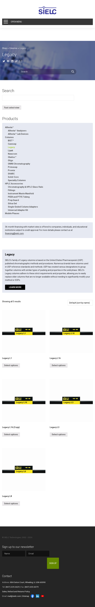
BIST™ (11, 140)
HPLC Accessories (14, 183)
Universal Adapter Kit (18, 210)
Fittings (11, 190)
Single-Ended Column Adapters (23, 207)
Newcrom (12, 154)
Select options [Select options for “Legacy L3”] (59, 434)
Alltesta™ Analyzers (17, 131)
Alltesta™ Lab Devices (18, 134)
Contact (7, 576)
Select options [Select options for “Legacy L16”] (59, 365)
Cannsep (12, 144)
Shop (4, 48)
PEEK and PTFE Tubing (19, 197)
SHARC (11, 174)
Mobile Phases (12, 213)
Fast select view (11, 107)
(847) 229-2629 (12, 587)
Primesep (12, 167)
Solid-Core (13, 177)
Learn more (15, 287)
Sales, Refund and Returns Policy (16, 591)
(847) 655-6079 (32, 587)
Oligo (10, 160)
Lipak (10, 150)
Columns (13, 48)
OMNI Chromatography (19, 164)
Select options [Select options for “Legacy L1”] (11, 365)
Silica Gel (12, 203)
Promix (11, 170)
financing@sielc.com (14, 233)
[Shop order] (80, 303)
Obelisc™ (12, 157)
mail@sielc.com (14, 596)
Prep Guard (13, 200)
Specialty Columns (17, 180)
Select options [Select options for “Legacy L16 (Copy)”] (11, 434)
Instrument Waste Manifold (21, 193)
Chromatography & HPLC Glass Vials (25, 187)
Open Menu (16, 22)
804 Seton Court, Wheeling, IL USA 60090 (28, 582)
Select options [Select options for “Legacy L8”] (11, 503)
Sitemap (25, 596)
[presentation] (24, 563)
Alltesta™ (9, 127)
